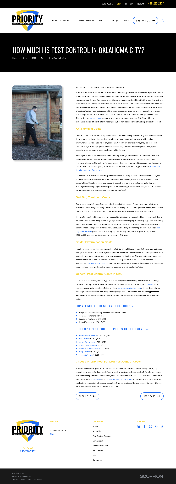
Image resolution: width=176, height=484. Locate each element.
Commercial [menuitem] (103, 20)
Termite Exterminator (88, 335)
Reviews (140, 3)
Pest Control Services (102, 436)
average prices (96, 118)
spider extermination (98, 263)
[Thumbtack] (162, 426)
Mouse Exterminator (87, 342)
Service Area (108, 3)
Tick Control (84, 338)
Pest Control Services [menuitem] (83, 20)
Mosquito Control (86, 355)
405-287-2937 (156, 3)
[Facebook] (144, 426)
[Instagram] (150, 426)
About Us (97, 431)
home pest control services (129, 288)
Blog (119, 3)
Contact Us (97, 460)
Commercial (98, 441)
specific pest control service (120, 379)
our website (96, 379)
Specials (129, 3)
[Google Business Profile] (138, 426)
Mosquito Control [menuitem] (121, 20)
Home (95, 426)
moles (150, 284)
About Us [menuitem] (64, 20)
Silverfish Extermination (89, 348)
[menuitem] (15, 479)
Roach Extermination (88, 345)
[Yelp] (156, 426)
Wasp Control (84, 351)
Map (52, 434)
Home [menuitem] (54, 20)
